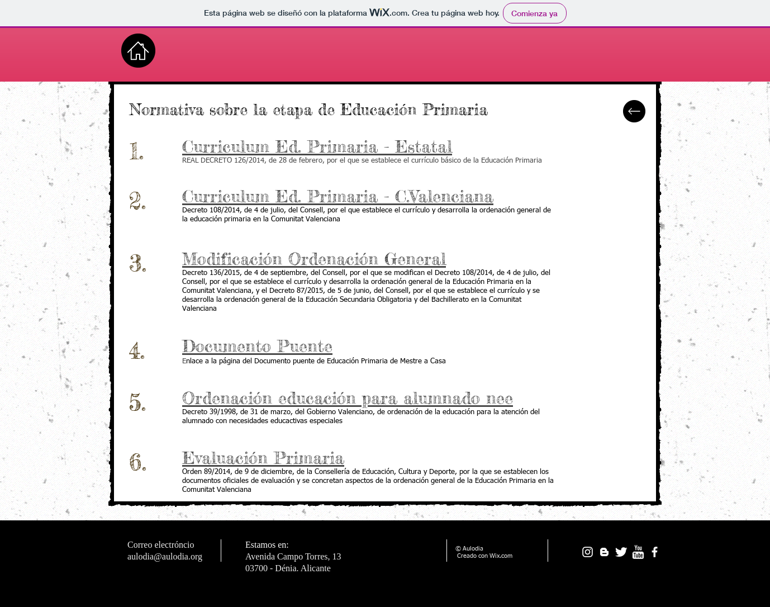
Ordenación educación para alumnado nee (347, 398)
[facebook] (655, 552)
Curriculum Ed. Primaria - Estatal (317, 146)
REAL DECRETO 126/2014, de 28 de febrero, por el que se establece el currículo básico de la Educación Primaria (362, 160)
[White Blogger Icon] (604, 552)
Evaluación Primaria (263, 458)
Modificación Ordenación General (314, 259)
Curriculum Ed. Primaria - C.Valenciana (337, 196)
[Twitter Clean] (621, 552)
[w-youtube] (638, 552)
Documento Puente (257, 346)
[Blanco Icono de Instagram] (588, 552)
